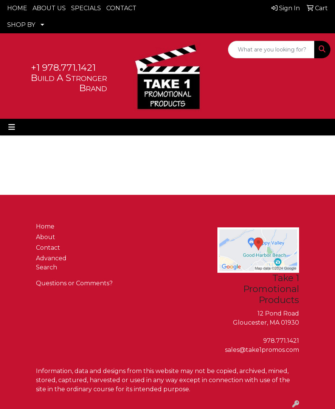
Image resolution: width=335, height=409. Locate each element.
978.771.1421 (281, 340)
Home (45, 226)
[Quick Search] (271, 49)
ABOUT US (49, 8)
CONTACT (121, 8)
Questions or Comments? (74, 283)
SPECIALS (86, 8)
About (45, 237)
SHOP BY (21, 24)
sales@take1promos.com (262, 349)
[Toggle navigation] (12, 127)
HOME (17, 8)
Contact (48, 247)
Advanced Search (51, 263)
